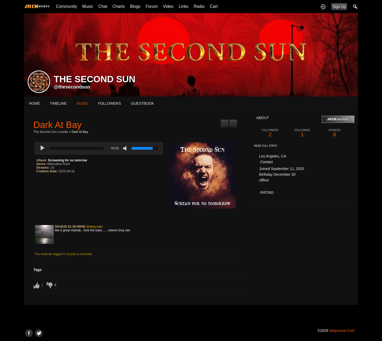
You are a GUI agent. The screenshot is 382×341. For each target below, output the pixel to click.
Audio (64, 132)
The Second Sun (45, 132)
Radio (199, 6)
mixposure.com (342, 330)
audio (82, 103)
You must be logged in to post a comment (63, 254)
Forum (152, 6)
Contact (266, 162)
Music (87, 6)
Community (66, 6)
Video (168, 6)
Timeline (58, 103)
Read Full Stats (265, 145)
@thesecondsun (72, 87)
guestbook (142, 103)
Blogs (135, 6)
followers (109, 103)
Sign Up (339, 7)
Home (34, 103)
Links (183, 6)
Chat (102, 6)
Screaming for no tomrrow (67, 160)
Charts (118, 6)
